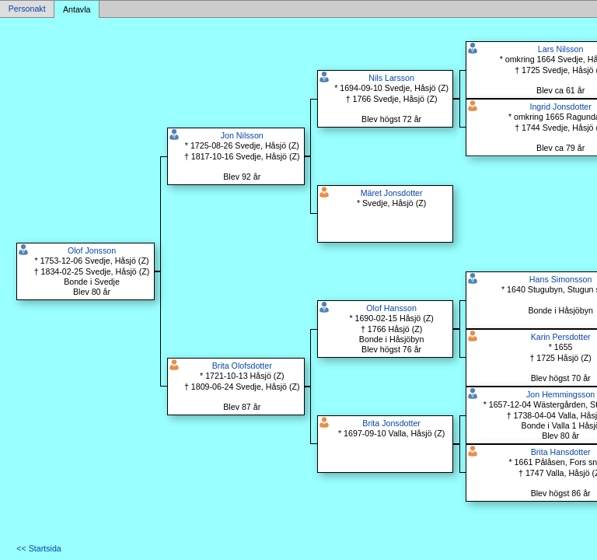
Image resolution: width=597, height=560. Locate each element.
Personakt (27, 9)
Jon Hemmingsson (560, 394)
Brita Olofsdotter (242, 365)
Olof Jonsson (92, 250)
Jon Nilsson (242, 135)
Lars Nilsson (561, 49)
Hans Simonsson (560, 279)
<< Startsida (38, 548)
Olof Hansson (391, 308)
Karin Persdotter (561, 336)
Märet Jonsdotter (392, 193)
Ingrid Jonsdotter (560, 106)
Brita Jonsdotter (391, 423)
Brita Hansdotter (561, 452)
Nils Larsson (391, 77)
